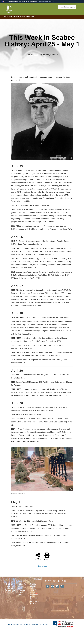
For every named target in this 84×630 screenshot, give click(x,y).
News (10, 16)
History (16, 16)
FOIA (8, 586)
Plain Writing (10, 590)
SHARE (38, 556)
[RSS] (62, 586)
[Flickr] (57, 586)
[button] (46, 2)
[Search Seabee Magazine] (67, 7)
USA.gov (21, 586)
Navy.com (9, 588)
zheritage (42, 566)
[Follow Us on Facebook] (48, 586)
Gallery (22, 16)
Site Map (9, 584)
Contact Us (30, 16)
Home (6, 16)
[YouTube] (52, 586)
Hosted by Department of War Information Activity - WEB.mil (28, 624)
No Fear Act (22, 584)
